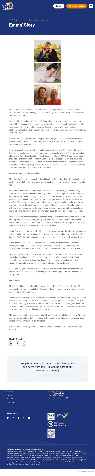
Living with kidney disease (31, 20)
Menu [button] (91, 6)
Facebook (17, 343)
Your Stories (44, 20)
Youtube (29, 418)
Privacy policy (11, 402)
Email (11, 343)
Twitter (24, 343)
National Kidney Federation (7, 6)
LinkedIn (8, 418)
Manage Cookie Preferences (86, 471)
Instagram (24, 418)
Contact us (10, 392)
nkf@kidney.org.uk (57, 392)
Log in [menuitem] (9, 406)
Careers (9, 395)
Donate (59, 6)
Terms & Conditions (13, 399)
